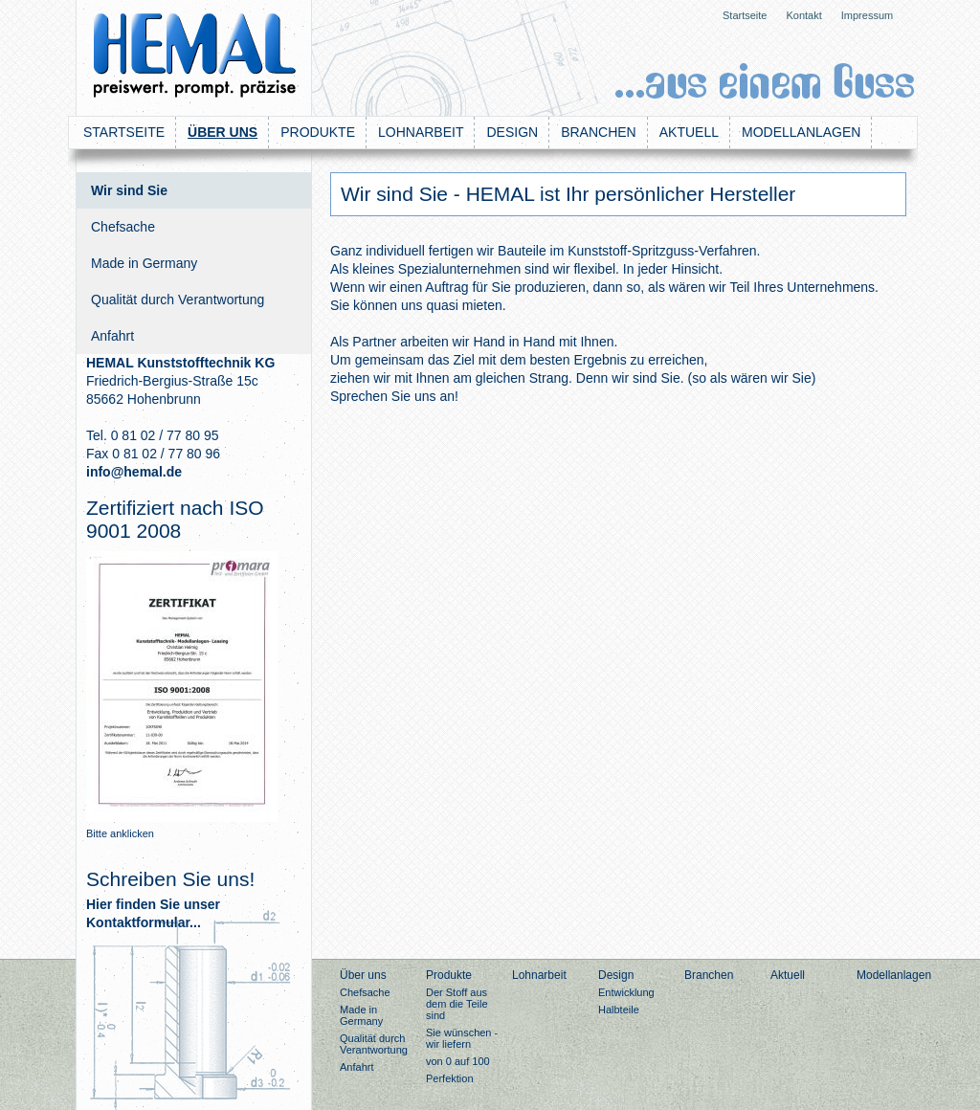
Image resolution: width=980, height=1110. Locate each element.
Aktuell (689, 132)
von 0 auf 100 (458, 1061)
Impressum (867, 15)
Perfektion (450, 1078)
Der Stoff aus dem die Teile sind (457, 1004)
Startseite (745, 15)
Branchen (598, 132)
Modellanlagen (801, 132)
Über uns (222, 132)
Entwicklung (626, 992)
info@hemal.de (134, 471)
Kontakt (803, 15)
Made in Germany (144, 263)
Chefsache (123, 226)
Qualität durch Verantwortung (177, 299)
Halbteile (618, 1009)
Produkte (317, 132)
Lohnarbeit (420, 132)
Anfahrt (112, 336)
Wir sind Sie (129, 190)
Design (512, 132)
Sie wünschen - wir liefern (462, 1038)
